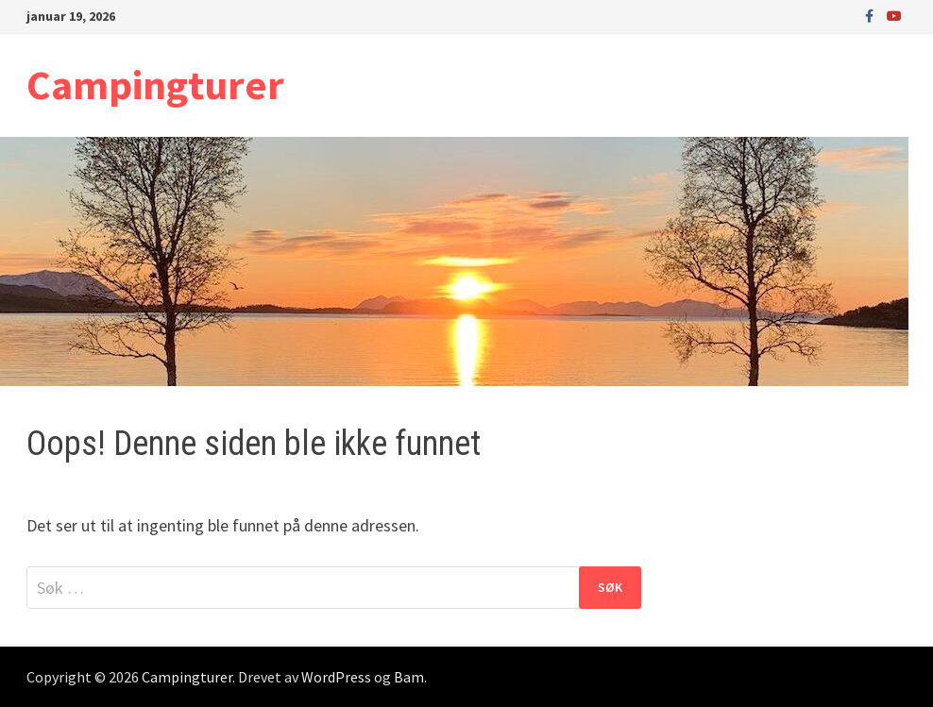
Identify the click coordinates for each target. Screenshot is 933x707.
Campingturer (155, 84)
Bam (409, 676)
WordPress (336, 676)
